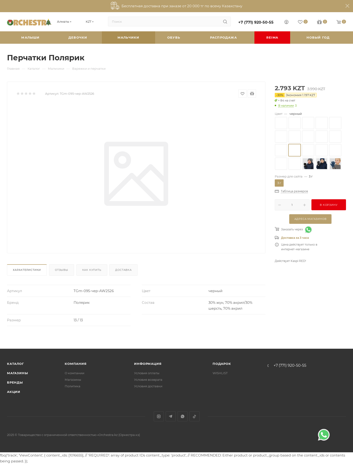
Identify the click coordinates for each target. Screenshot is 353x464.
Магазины (17, 373)
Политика (72, 386)
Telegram (171, 416)
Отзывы (61, 270)
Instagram (159, 416)
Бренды (15, 382)
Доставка (123, 270)
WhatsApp (183, 416)
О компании (74, 373)
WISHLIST (220, 373)
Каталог (15, 364)
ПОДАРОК (222, 364)
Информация (147, 364)
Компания (75, 364)
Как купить (91, 270)
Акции (13, 392)
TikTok (194, 416)
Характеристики (27, 270)
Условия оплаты (146, 373)
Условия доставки (148, 386)
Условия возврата (148, 379)
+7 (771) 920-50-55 (256, 22)
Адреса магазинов (310, 219)
